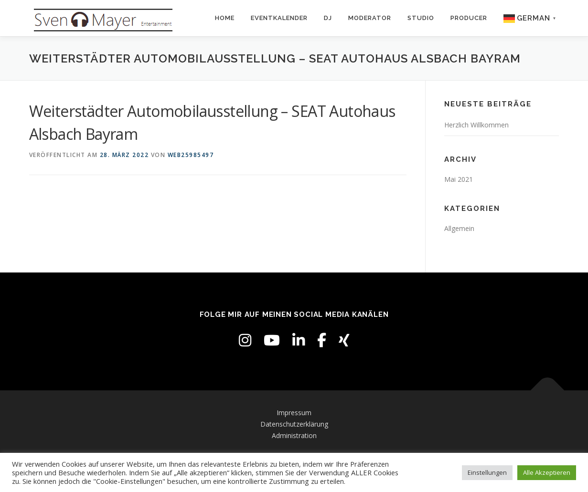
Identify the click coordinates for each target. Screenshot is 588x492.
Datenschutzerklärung (294, 424)
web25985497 (191, 155)
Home (225, 17)
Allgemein (459, 228)
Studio (420, 17)
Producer (468, 17)
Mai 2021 (458, 179)
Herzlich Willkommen (476, 124)
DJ (328, 17)
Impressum (294, 412)
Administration (294, 435)
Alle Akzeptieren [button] (546, 472)
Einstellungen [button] (487, 472)
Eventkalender (279, 17)
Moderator (369, 17)
